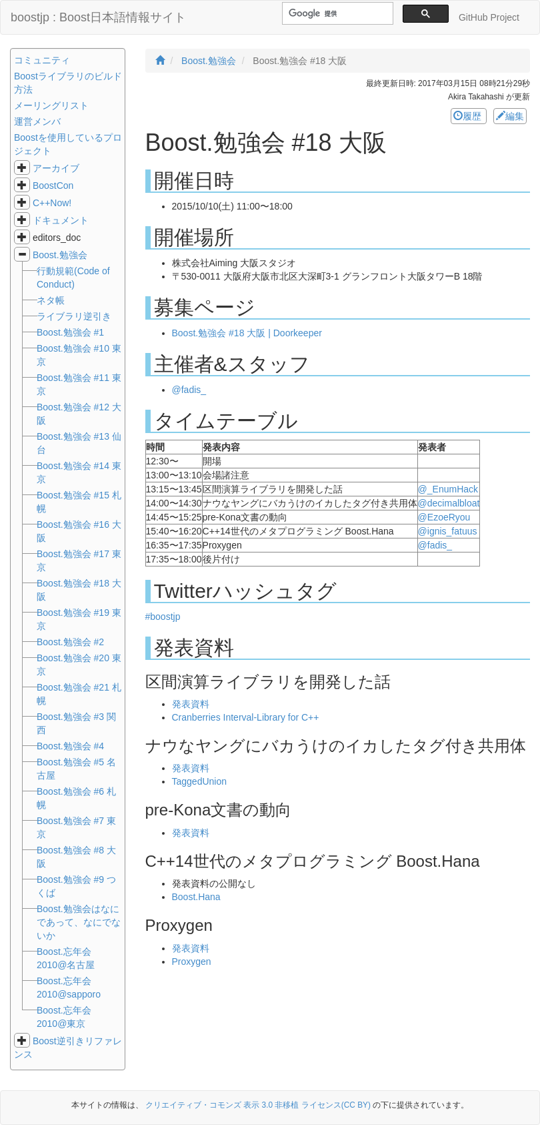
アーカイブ (56, 168)
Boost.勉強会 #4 (70, 746)
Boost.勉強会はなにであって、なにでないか (79, 922)
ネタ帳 (51, 300)
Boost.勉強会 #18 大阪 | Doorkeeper (247, 333)
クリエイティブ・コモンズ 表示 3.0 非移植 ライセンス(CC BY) (258, 1105)
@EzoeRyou (444, 517)
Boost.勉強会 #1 (70, 332)
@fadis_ (189, 389)
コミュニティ (42, 60)
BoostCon (53, 185)
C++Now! (52, 203)
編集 (510, 116)
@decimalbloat (449, 503)
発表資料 (190, 704)
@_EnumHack (448, 489)
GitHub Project (489, 17)
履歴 (468, 116)
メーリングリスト (51, 105)
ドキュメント (61, 220)
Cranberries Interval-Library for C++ (245, 717)
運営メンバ (37, 121)
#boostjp (163, 616)
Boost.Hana (196, 896)
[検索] (336, 13)
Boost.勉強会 (60, 255)
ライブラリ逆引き (74, 316)
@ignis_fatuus (447, 531)
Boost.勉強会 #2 (70, 642)
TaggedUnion (199, 781)
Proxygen (191, 961)
